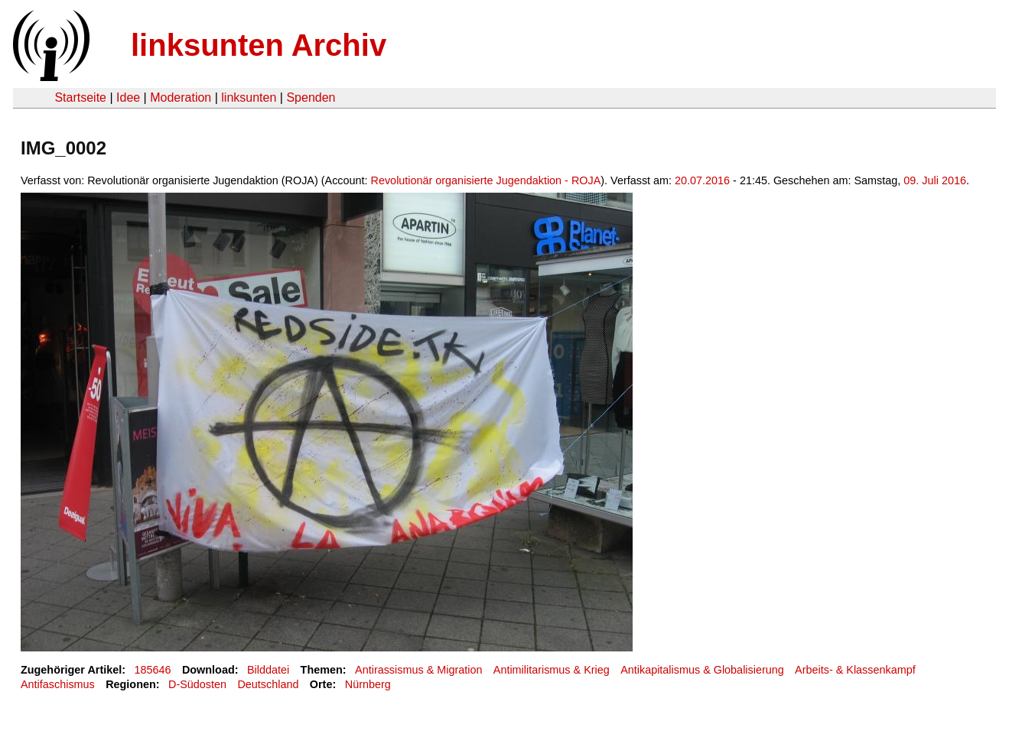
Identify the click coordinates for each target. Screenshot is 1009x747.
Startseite (80, 97)
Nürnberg (368, 684)
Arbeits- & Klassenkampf (855, 670)
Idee (128, 97)
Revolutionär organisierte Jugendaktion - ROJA (486, 180)
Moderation (180, 97)
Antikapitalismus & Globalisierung (702, 670)
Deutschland (267, 684)
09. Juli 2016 (934, 180)
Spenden (310, 97)
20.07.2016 (702, 180)
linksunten (248, 97)
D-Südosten (197, 684)
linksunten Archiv (258, 45)
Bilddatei (268, 670)
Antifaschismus (58, 684)
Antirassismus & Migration (418, 670)
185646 (153, 670)
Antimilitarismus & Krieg (551, 670)
